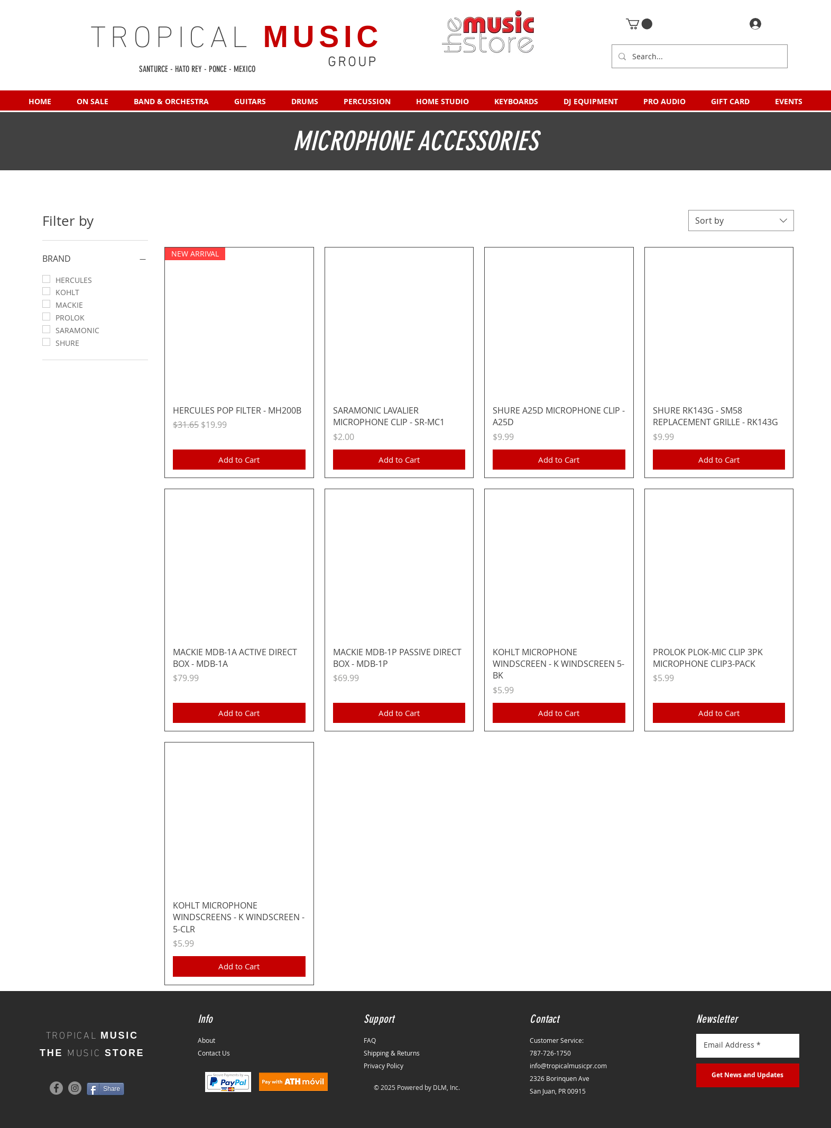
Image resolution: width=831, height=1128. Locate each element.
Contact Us (214, 1053)
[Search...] (698, 56)
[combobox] (741, 220)
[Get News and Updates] (747, 1075)
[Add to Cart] (239, 460)
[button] (639, 24)
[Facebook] (56, 1088)
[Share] (105, 1089)
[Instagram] (74, 1088)
